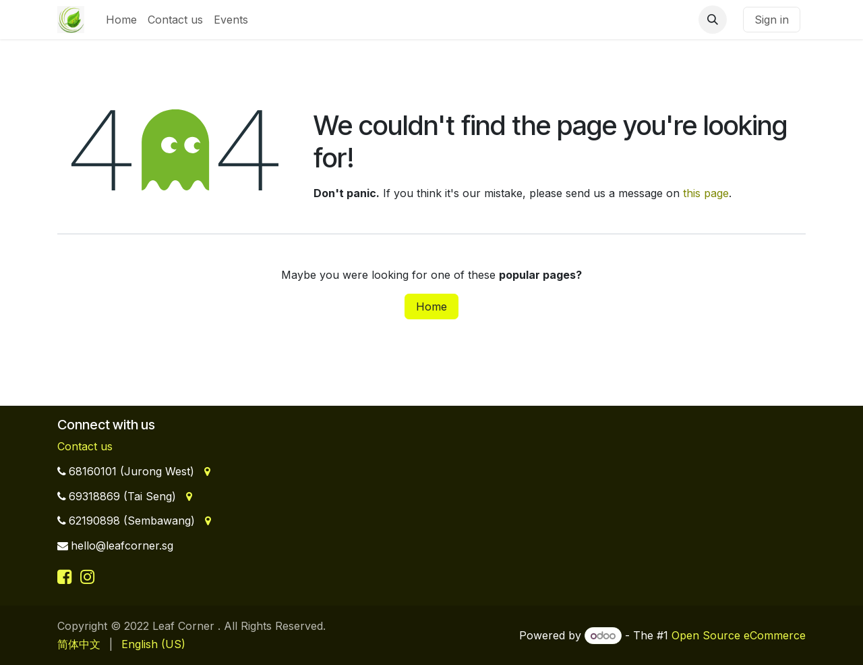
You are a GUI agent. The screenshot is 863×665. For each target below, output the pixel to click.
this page (706, 193)
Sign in (771, 19)
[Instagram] (87, 576)
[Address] (206, 471)
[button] (712, 19)
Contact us (85, 446)
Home (431, 306)
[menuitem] (121, 19)
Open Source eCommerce (739, 635)
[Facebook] (66, 576)
